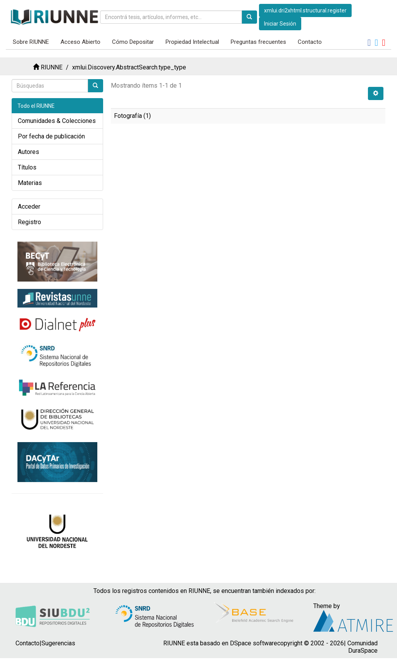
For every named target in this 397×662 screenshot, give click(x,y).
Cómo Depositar (133, 41)
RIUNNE (51, 67)
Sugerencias (58, 643)
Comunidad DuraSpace (362, 647)
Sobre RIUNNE (31, 41)
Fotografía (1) (132, 115)
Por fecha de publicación (51, 136)
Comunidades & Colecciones (57, 120)
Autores (28, 152)
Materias (30, 183)
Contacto (310, 41)
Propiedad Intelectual (192, 41)
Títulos (27, 167)
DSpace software (253, 643)
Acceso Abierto (80, 41)
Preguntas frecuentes (258, 41)
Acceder (29, 206)
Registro (29, 222)
